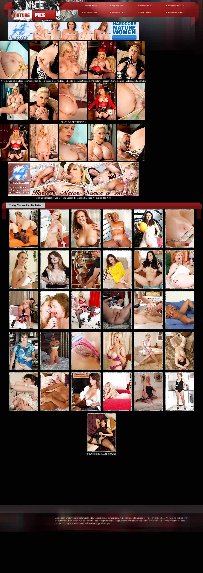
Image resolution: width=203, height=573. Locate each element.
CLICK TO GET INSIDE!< (73, 122)
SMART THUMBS (108, 454)
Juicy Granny (145, 12)
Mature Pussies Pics (176, 5)
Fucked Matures (90, 12)
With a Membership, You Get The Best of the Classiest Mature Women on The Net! (73, 196)
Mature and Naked (175, 12)
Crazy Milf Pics (90, 5)
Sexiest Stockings (119, 12)
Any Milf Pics (117, 5)
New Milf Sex (145, 5)
